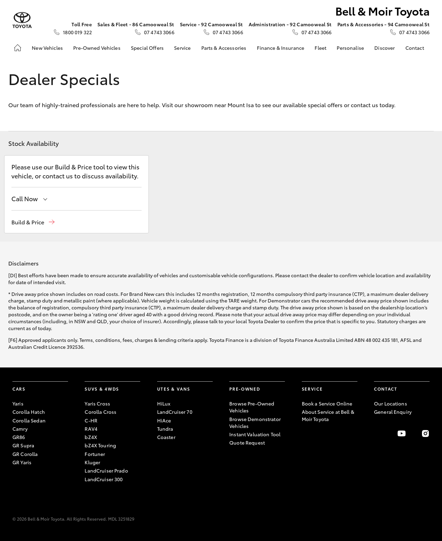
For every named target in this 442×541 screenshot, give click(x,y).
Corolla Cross (100, 411)
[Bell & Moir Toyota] (22, 20)
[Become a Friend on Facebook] (378, 433)
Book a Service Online (327, 403)
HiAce (164, 420)
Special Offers (147, 47)
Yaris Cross (97, 403)
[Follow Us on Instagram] (425, 433)
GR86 (18, 436)
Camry (20, 428)
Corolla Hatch (28, 411)
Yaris (17, 403)
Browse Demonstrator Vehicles (255, 422)
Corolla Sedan (29, 420)
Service (182, 47)
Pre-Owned (244, 389)
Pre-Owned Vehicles (97, 47)
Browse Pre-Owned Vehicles (251, 407)
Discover (384, 47)
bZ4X (91, 436)
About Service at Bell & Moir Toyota (328, 415)
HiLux (164, 403)
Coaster (166, 436)
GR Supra (23, 445)
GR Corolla (25, 453)
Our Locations (390, 403)
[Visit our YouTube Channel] (401, 433)
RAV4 (91, 428)
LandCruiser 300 (104, 479)
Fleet (320, 47)
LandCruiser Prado (106, 470)
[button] (33, 222)
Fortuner (95, 453)
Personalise (350, 47)
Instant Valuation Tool (254, 434)
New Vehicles (47, 47)
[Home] (17, 47)
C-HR (91, 420)
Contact (414, 47)
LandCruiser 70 (174, 411)
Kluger (92, 462)
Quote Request (247, 442)
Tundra (165, 428)
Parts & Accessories (224, 47)
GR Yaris (21, 462)
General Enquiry (393, 411)
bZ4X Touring (100, 445)
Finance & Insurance (281, 47)
